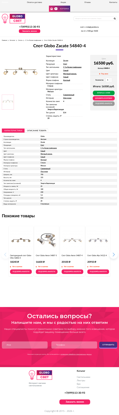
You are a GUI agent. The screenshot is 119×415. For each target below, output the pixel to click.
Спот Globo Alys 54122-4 (97, 255)
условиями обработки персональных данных (76, 354)
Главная (4, 40)
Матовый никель (70, 74)
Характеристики (13, 131)
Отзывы (87, 2)
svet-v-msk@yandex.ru (89, 27)
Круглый (66, 80)
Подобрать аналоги (103, 103)
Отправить (108, 345)
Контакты (113, 2)
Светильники (83, 377)
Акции (63, 2)
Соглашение (83, 387)
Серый (65, 70)
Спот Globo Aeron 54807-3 (46, 255)
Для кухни (67, 98)
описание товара (36, 131)
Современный (68, 95)
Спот (65, 64)
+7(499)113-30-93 (29, 27)
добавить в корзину (103, 98)
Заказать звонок (29, 31)
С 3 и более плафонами (33, 40)
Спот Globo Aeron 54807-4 (72, 255)
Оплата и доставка (34, 2)
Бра (78, 384)
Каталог (12, 40)
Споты (20, 40)
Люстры (81, 380)
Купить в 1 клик (103, 93)
